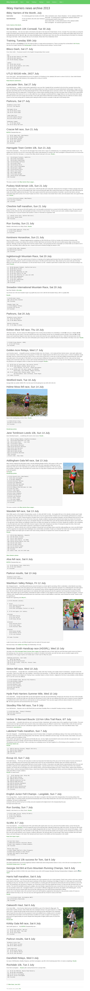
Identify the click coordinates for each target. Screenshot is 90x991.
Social (48, 2)
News (27, 2)
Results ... (46, 361)
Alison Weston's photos (12, 555)
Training (34, 2)
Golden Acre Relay (22, 644)
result (24, 864)
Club (22, 2)
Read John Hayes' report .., (13, 836)
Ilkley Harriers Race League (27, 182)
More (61, 2)
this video (19, 290)
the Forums (77, 43)
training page (27, 45)
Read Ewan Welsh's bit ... (13, 743)
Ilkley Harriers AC (12, 2)
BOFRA (8, 132)
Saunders (20, 827)
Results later (10, 919)
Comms (54, 2)
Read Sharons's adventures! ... (14, 80)
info (20, 988)
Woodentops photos (12, 429)
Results (53, 154)
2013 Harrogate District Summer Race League (27, 651)
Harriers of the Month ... (16, 25)
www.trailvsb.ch (17, 727)
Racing (41, 2)
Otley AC (23, 597)
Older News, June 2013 (14, 984)
